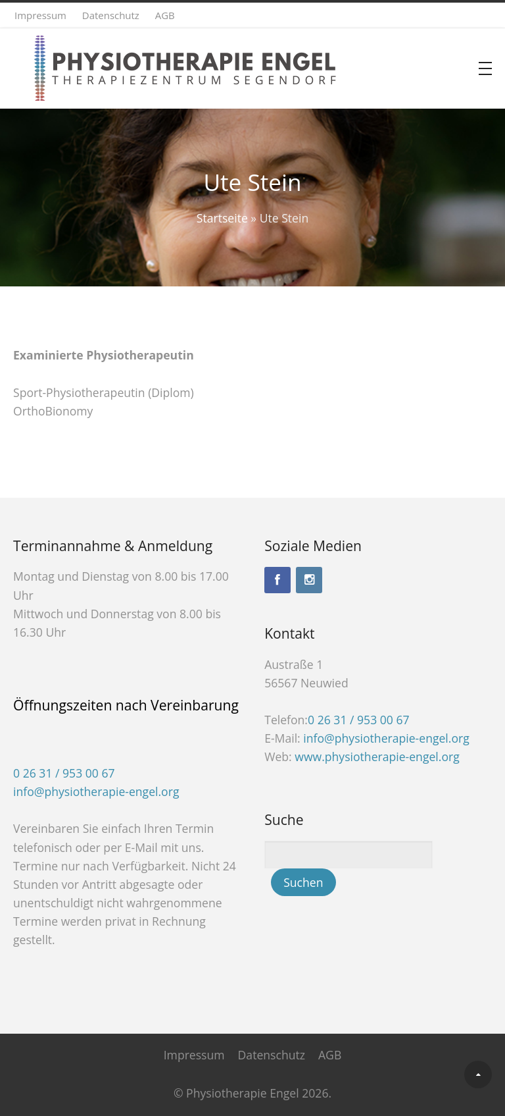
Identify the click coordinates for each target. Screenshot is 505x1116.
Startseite (222, 218)
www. (377, 756)
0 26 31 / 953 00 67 (64, 773)
